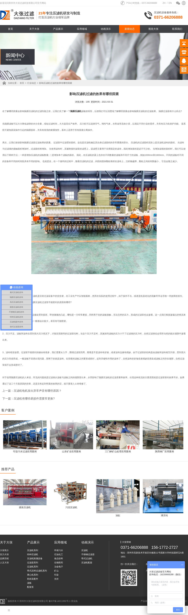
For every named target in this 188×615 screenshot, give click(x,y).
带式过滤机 (86, 558)
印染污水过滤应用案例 (25, 451)
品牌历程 (4, 558)
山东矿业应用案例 (71, 451)
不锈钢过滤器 (87, 554)
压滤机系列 (32, 550)
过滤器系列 (32, 562)
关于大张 (34, 29)
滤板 (29, 583)
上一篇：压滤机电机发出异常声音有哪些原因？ (32, 390)
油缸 (118, 515)
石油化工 (58, 554)
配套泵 (30, 587)
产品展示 (58, 29)
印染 (56, 574)
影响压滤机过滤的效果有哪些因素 (55, 83)
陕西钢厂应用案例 (164, 451)
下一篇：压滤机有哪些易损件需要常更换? (28, 398)
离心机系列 (32, 574)
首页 (10, 29)
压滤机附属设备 (34, 558)
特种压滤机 (32, 554)
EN (170, 3)
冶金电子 (58, 566)
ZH (164, 3)
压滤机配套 (86, 562)
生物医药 (58, 562)
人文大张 (4, 562)
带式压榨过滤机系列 (37, 570)
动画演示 (106, 29)
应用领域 (82, 29)
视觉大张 (153, 29)
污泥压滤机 (71, 507)
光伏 (56, 579)
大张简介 (4, 550)
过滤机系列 (32, 566)
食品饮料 (58, 558)
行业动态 (31, 83)
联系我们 (177, 29)
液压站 (164, 515)
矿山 (56, 570)
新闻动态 (130, 29)
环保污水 (58, 550)
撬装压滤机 (25, 507)
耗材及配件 (32, 579)
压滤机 (84, 550)
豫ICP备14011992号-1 (59, 601)
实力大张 (4, 554)
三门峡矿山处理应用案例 (118, 451)
